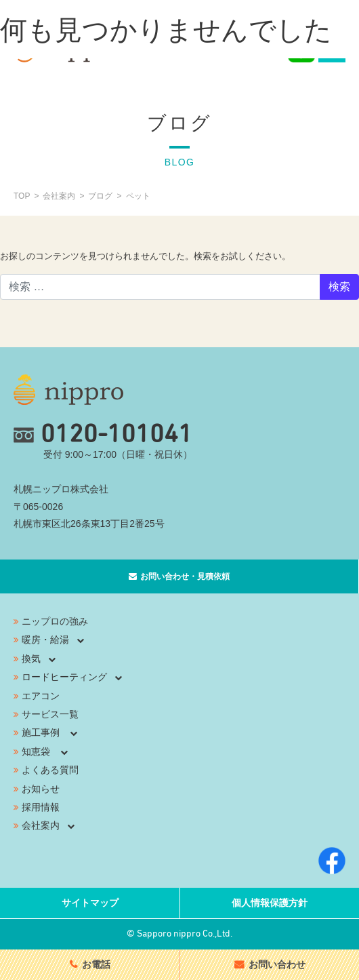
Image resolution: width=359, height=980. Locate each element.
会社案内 (41, 825)
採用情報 (41, 807)
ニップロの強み (55, 621)
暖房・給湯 (45, 639)
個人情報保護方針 (270, 902)
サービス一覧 (50, 714)
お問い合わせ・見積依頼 (185, 576)
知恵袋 (36, 751)
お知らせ (41, 788)
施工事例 (41, 732)
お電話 (96, 964)
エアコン (41, 695)
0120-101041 (103, 435)
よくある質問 (50, 769)
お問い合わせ (277, 964)
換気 (31, 658)
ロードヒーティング (64, 676)
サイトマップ (90, 902)
